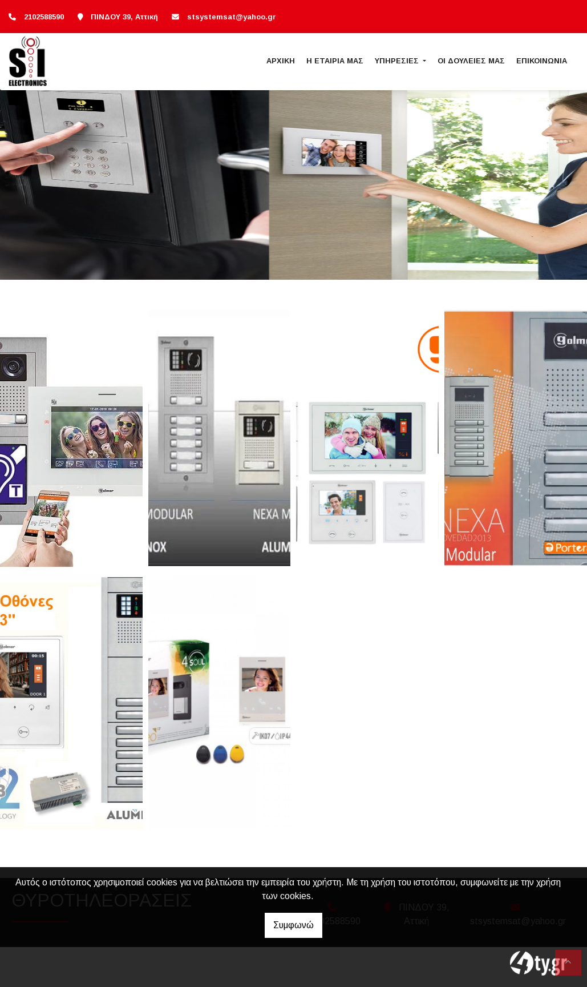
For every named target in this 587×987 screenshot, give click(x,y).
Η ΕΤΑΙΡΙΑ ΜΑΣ (334, 61)
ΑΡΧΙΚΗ (280, 61)
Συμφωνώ (293, 925)
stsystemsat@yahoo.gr (231, 17)
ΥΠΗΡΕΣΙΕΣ (398, 61)
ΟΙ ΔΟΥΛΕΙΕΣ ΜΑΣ (471, 61)
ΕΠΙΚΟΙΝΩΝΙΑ (541, 61)
